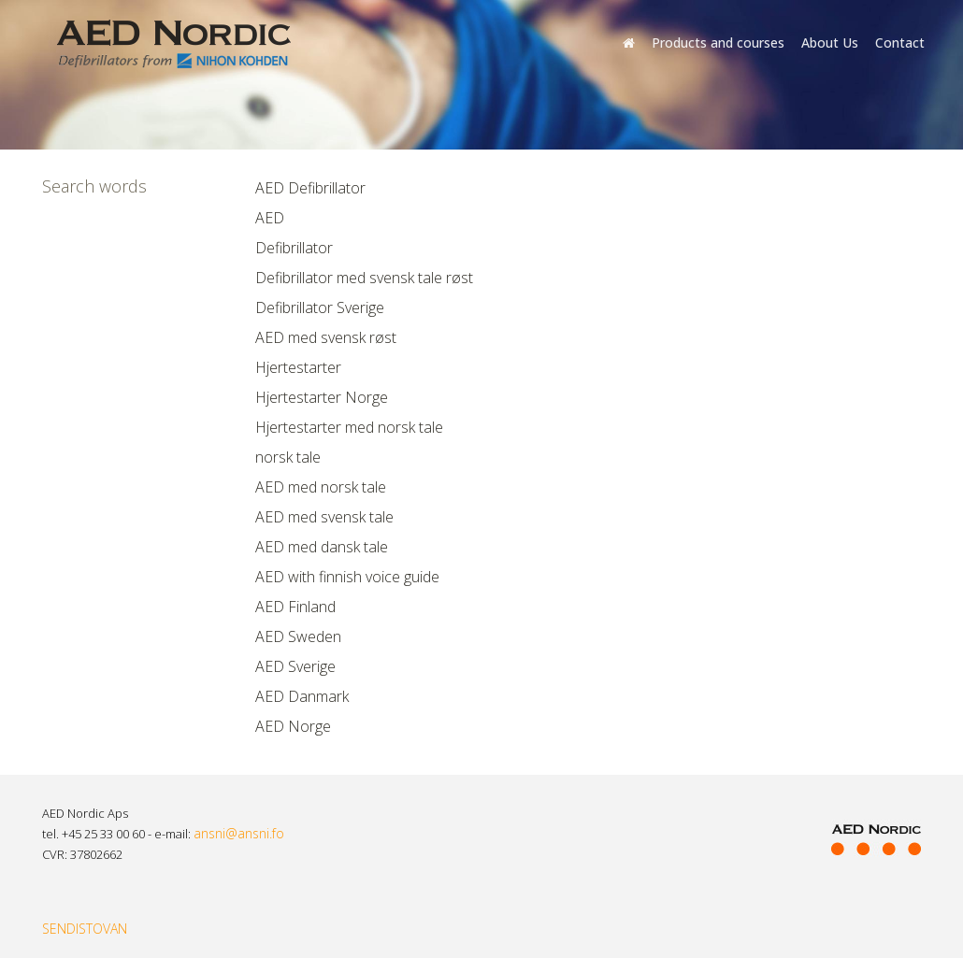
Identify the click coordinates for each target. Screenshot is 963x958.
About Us (829, 42)
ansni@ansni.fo (239, 833)
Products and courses (718, 42)
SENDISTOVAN (84, 928)
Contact (900, 42)
